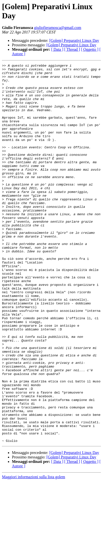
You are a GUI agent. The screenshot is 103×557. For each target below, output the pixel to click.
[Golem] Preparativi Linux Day (74, 40)
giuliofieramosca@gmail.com (57, 28)
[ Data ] (57, 49)
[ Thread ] (72, 49)
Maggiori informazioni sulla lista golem (33, 553)
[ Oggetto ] (89, 49)
